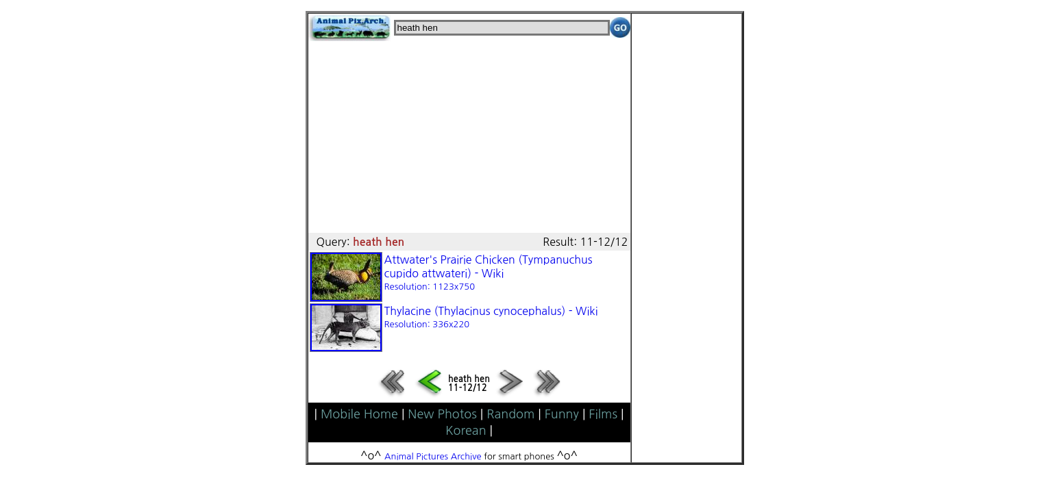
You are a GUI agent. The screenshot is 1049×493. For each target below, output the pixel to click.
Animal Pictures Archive (433, 456)
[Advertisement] (469, 137)
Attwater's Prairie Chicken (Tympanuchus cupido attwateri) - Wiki (488, 272)
